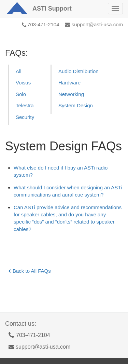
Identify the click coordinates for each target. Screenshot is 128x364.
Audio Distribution (78, 71)
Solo (21, 94)
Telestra (25, 105)
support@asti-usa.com (94, 24)
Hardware (69, 82)
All (19, 71)
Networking (71, 94)
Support (52, 8)
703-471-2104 (40, 24)
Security (25, 117)
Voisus (23, 82)
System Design (75, 105)
